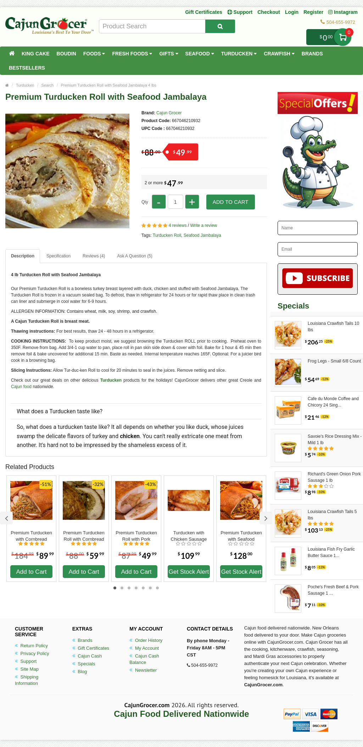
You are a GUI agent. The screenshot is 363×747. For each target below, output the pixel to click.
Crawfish (279, 53)
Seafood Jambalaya (202, 235)
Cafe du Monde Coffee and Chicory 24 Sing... (333, 402)
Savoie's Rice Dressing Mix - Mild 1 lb (335, 439)
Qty (144, 202)
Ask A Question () (134, 255)
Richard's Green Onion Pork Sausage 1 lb (334, 477)
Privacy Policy (32, 653)
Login (291, 12)
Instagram (343, 12)
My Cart (342, 37)
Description (22, 255)
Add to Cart (230, 202)
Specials (83, 663)
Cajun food (21, 386)
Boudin (66, 53)
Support (26, 661)
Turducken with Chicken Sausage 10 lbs (189, 536)
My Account (144, 648)
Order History (145, 640)
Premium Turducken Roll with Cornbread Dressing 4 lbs (83, 536)
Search (47, 85)
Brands (312, 53)
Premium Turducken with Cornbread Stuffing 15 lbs (31, 536)
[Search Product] (220, 26)
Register (313, 12)
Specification (58, 255)
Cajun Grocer (169, 112)
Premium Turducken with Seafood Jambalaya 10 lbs (241, 536)
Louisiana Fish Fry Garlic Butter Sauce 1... (331, 552)
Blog (79, 671)
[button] (136, 428)
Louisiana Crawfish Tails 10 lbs (333, 326)
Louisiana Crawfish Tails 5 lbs (332, 514)
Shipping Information (26, 680)
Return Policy (31, 645)
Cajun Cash (87, 656)
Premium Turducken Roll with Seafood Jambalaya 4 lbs (108, 85)
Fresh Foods (132, 53)
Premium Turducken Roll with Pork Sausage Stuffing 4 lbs (136, 536)
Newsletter (143, 670)
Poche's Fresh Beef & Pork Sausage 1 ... (333, 590)
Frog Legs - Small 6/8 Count (334, 361)
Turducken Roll (167, 235)
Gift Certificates (203, 12)
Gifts (168, 53)
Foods (94, 53)
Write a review (203, 225)
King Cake (36, 53)
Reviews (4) (94, 255)
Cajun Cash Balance (144, 659)
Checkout (268, 12)
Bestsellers (27, 68)
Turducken (239, 53)
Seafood (199, 53)
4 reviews (178, 225)
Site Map (27, 669)
